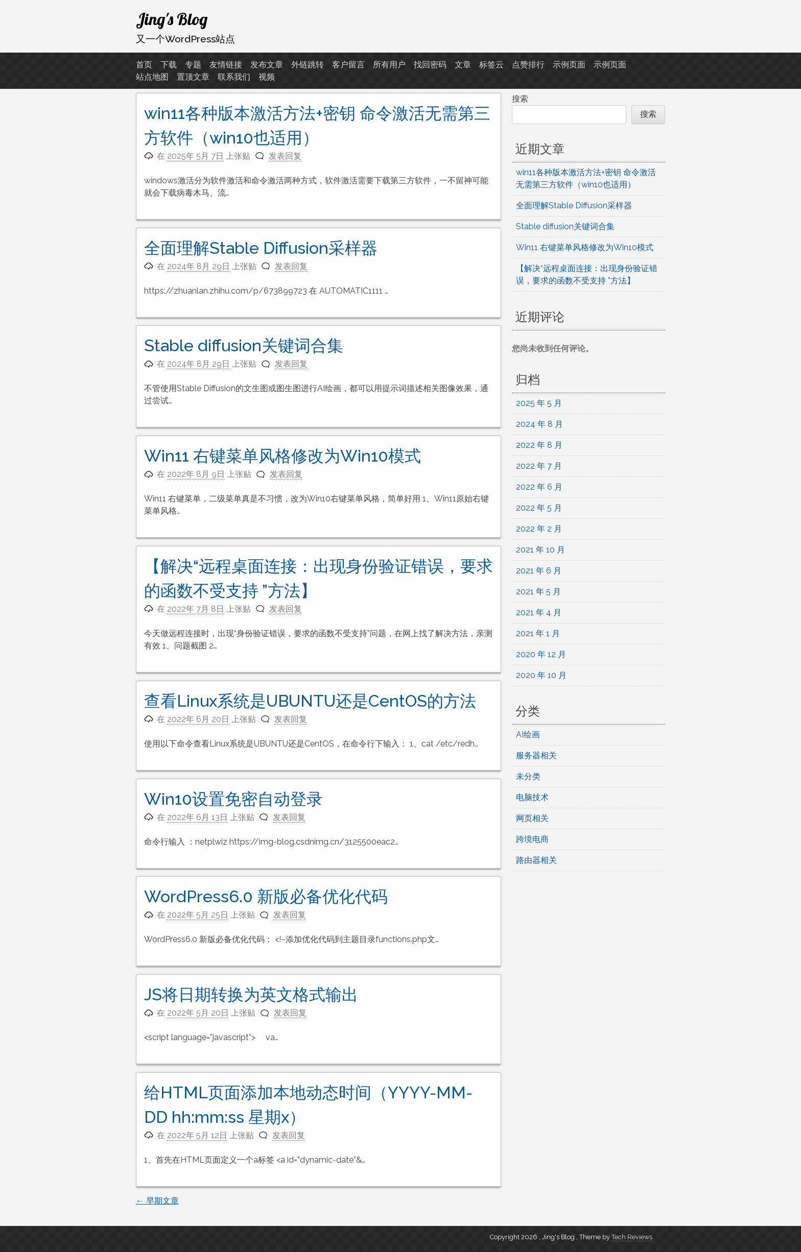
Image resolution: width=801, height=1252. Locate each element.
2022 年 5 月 (539, 508)
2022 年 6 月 (539, 487)
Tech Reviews (631, 1237)
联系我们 (234, 77)
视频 (266, 77)
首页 (144, 64)
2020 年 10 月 (541, 675)
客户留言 (348, 64)
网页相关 (532, 818)
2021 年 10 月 (540, 550)
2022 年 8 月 (539, 445)
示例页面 (569, 64)
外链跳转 (307, 64)
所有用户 (389, 64)
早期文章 (157, 1201)
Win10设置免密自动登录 (233, 798)
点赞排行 (528, 64)
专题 (193, 64)
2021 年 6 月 (538, 570)
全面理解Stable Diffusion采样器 (261, 247)
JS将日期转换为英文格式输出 (251, 994)
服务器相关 (536, 755)
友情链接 (225, 64)
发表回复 (285, 156)
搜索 (520, 99)
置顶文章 (193, 77)
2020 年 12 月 (541, 654)
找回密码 (430, 64)
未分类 (528, 776)
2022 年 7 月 (539, 466)
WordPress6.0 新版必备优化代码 (266, 896)
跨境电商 (532, 839)
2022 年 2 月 (539, 529)
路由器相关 (536, 860)
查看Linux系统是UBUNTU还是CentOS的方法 (310, 700)
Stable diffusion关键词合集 (243, 345)
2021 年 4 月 (538, 612)
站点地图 (152, 77)
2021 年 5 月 (538, 591)
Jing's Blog (171, 19)
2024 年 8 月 (539, 424)
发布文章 (266, 64)
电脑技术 (532, 797)
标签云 (491, 64)
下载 (168, 64)
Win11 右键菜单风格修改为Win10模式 (282, 455)
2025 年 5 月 (539, 403)
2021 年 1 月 (538, 633)
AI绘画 (528, 734)
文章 (463, 64)
